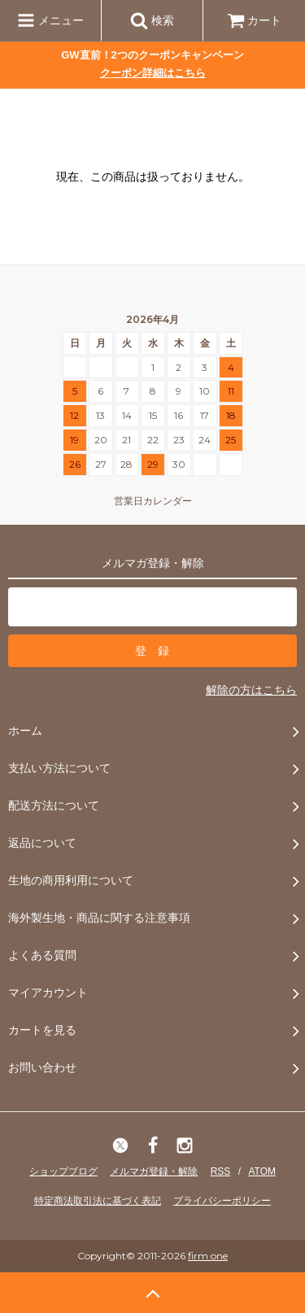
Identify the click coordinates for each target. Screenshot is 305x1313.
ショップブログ (63, 1171)
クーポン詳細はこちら (153, 73)
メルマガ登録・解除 (154, 1171)
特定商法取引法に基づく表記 (97, 1200)
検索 (152, 20)
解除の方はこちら (251, 689)
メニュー (50, 20)
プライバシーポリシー (222, 1200)
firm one (208, 1256)
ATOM (262, 1171)
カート (254, 20)
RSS (221, 1171)
